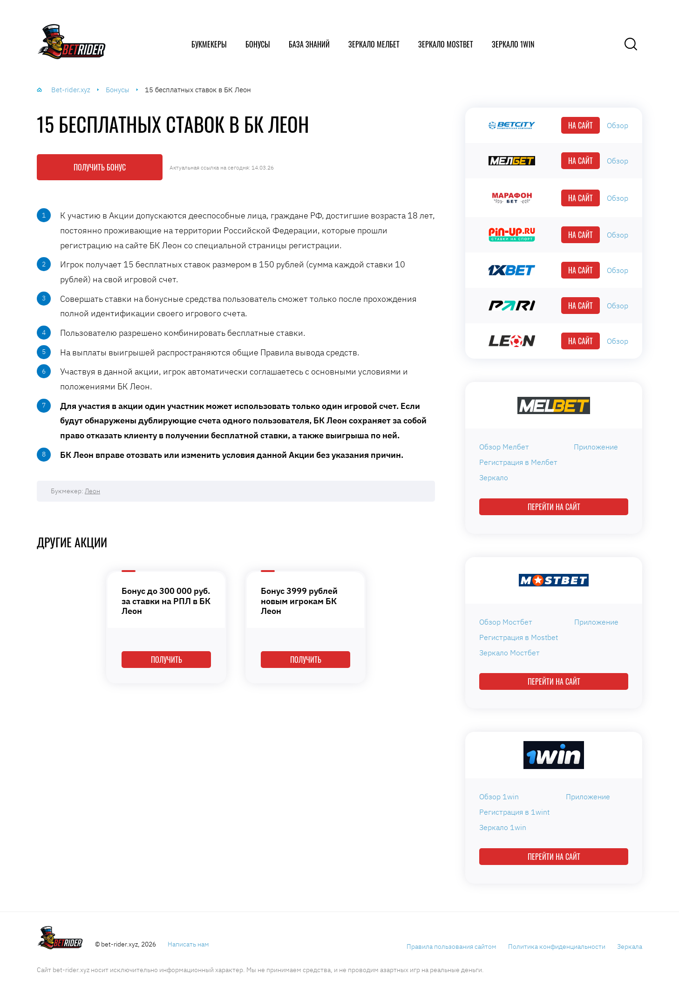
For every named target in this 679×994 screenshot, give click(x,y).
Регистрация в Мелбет (518, 462)
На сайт (580, 125)
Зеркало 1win (513, 44)
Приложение (596, 446)
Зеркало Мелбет (374, 44)
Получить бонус (100, 167)
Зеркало (493, 477)
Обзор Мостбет (505, 621)
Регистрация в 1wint (514, 812)
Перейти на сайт (554, 506)
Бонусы (257, 44)
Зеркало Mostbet (445, 44)
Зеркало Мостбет (509, 652)
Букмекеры (209, 44)
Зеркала (629, 946)
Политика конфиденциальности (556, 946)
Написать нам (188, 944)
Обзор (617, 125)
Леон (92, 491)
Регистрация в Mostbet (518, 637)
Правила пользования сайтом (451, 946)
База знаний (309, 44)
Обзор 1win (499, 796)
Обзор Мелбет (504, 446)
